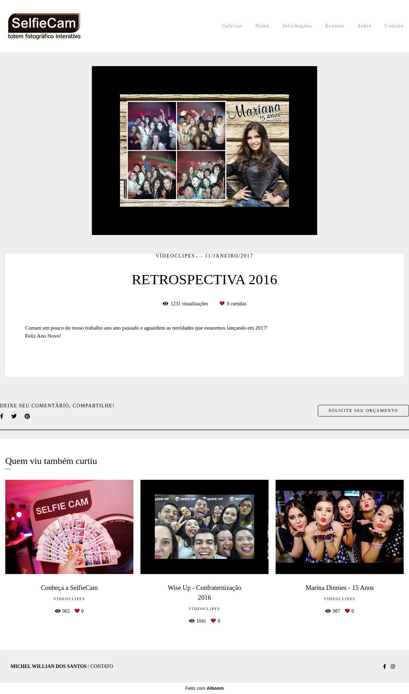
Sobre (365, 25)
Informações (297, 25)
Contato (394, 25)
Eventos (335, 25)
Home (262, 25)
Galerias (232, 25)
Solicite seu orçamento (363, 410)
